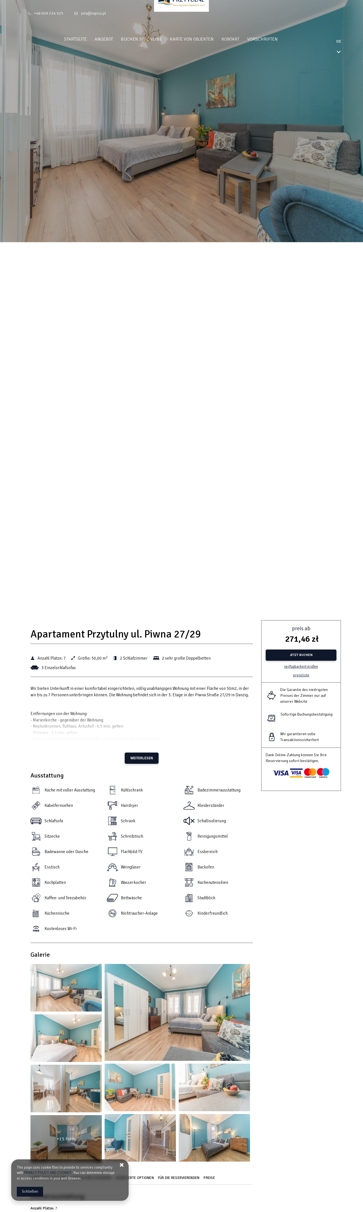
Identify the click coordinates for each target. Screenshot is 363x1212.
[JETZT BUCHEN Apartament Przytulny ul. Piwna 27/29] (301, 655)
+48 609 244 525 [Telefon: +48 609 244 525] (48, 13)
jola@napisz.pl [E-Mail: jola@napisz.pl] (93, 13)
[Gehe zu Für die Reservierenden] (179, 1179)
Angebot (114, 39)
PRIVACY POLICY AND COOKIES (48, 1173)
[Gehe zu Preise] (210, 1179)
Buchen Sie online (152, 39)
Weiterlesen (141, 758)
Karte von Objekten (202, 39)
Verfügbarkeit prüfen (301, 666)
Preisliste (301, 675)
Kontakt (241, 39)
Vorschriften (273, 39)
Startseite (86, 39)
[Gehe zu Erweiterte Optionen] (135, 1179)
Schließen (30, 1191)
